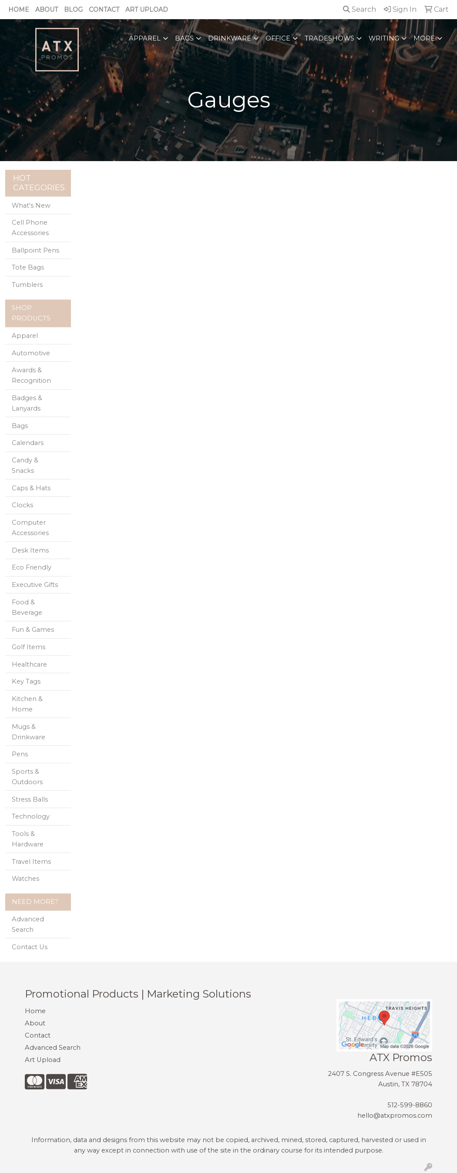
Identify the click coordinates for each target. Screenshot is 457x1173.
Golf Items (28, 647)
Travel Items (31, 862)
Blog (73, 9)
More (424, 38)
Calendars (28, 443)
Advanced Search (28, 924)
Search (359, 9)
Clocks (22, 505)
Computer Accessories (30, 528)
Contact (104, 9)
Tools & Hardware (28, 839)
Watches (25, 879)
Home (18, 9)
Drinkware (229, 38)
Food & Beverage (27, 607)
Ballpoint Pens (35, 250)
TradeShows (329, 38)
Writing (384, 38)
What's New (31, 205)
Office (277, 38)
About (46, 9)
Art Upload (146, 9)
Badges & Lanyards (27, 403)
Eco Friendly (31, 567)
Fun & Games (33, 630)
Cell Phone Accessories (30, 228)
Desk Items (30, 550)
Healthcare (29, 664)
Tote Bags (28, 267)
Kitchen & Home (27, 704)
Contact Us (29, 947)
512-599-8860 (409, 1105)
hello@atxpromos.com (394, 1115)
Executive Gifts (35, 585)
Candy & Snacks (25, 465)
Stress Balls (30, 799)
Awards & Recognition (31, 375)
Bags (184, 38)
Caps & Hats (31, 488)
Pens (20, 754)
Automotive (31, 353)
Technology (31, 816)
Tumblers (27, 285)
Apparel (145, 38)
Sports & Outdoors (27, 777)
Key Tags (26, 681)
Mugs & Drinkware (28, 732)
